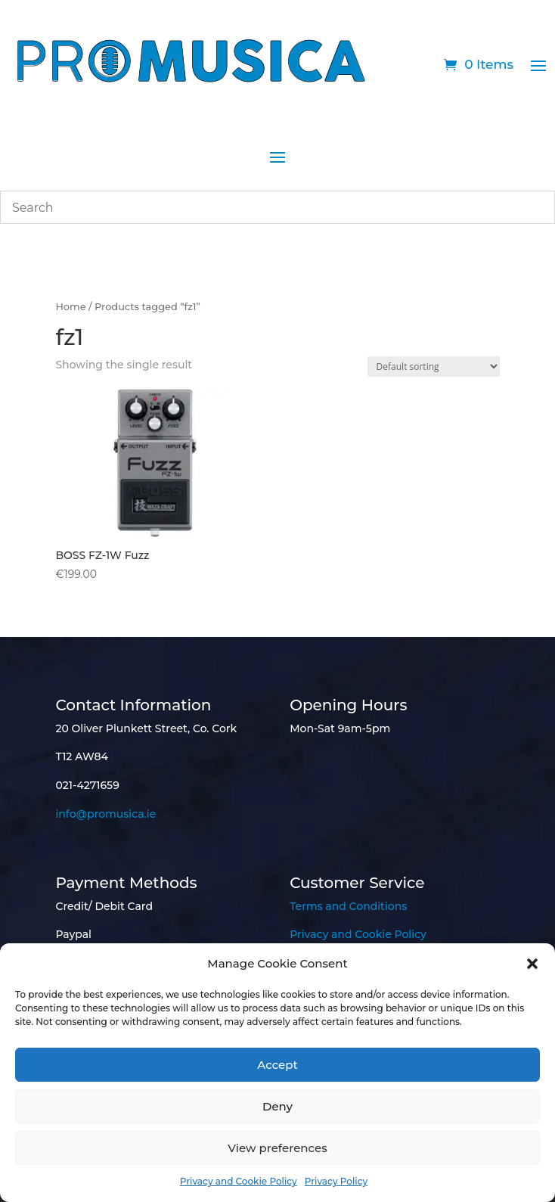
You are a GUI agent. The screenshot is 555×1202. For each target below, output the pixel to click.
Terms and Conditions (348, 906)
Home (70, 306)
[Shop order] (433, 366)
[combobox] (277, 207)
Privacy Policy (336, 1181)
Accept (277, 1065)
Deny (277, 1106)
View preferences (277, 1148)
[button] (532, 963)
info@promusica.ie (105, 814)
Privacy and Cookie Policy (238, 1181)
